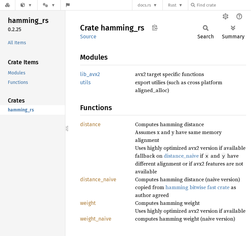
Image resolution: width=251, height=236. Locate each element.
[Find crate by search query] (223, 5)
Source (88, 36)
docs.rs (144, 5)
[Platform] (49, 5)
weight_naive (95, 219)
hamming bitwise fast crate (197, 187)
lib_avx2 (90, 74)
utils (85, 82)
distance (90, 124)
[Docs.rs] (7, 5)
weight (88, 203)
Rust (172, 5)
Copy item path (154, 27)
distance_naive (181, 155)
